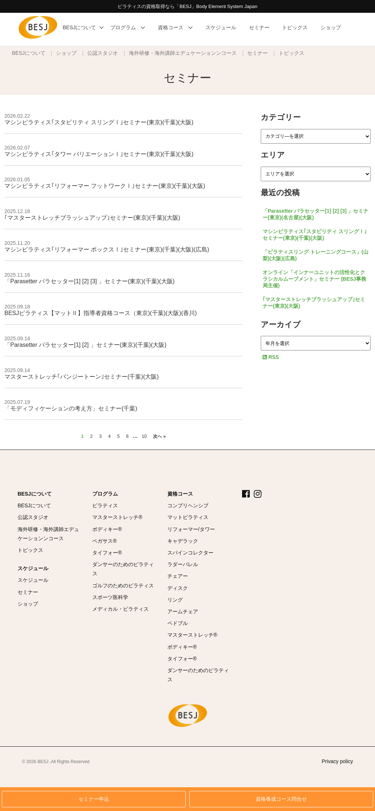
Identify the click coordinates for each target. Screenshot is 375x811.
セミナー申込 (93, 799)
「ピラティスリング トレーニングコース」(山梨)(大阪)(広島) (315, 255)
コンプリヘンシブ (187, 505)
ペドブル (177, 623)
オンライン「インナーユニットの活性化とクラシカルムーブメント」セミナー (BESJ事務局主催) (314, 278)
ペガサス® (104, 541)
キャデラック (182, 541)
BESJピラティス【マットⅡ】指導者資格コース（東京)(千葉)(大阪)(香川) (100, 313)
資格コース (180, 494)
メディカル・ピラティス (120, 609)
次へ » (159, 436)
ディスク (177, 588)
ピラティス (105, 505)
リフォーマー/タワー (191, 529)
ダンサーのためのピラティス (123, 568)
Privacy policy (337, 761)
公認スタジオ (102, 53)
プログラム (105, 494)
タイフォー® (107, 553)
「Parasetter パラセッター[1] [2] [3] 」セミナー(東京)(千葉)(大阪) (89, 281)
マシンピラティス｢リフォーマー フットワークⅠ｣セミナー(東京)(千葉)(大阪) (104, 186)
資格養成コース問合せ (281, 799)
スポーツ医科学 (110, 597)
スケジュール (33, 568)
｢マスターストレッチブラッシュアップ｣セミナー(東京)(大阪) (314, 302)
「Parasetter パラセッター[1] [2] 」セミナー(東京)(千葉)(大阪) (85, 345)
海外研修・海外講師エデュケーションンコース (183, 53)
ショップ (66, 53)
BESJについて (28, 53)
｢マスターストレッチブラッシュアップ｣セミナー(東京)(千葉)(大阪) (92, 218)
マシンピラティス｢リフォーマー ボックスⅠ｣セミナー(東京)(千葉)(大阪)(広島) (106, 249)
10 (144, 436)
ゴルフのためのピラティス (123, 585)
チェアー (177, 576)
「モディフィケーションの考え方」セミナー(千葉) (70, 408)
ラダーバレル (182, 564)
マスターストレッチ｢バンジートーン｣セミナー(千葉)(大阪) (81, 377)
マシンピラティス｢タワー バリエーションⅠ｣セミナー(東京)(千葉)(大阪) (98, 154)
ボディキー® (107, 529)
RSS (271, 357)
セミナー (257, 53)
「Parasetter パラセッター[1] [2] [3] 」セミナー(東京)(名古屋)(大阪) (315, 214)
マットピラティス (187, 517)
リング (175, 600)
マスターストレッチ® (117, 517)
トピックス (291, 53)
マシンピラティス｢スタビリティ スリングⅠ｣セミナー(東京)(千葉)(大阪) (98, 122)
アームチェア (182, 611)
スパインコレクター (190, 553)
